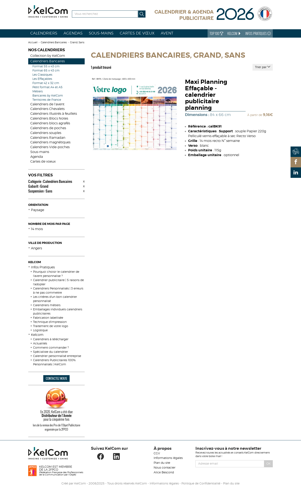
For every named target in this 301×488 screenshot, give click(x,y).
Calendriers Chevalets (47, 109)
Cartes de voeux (43, 161)
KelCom (234, 33)
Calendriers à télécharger (50, 339)
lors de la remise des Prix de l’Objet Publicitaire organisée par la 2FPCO (56, 427)
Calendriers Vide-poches (50, 147)
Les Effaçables (42, 79)
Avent (167, 33)
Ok (268, 463)
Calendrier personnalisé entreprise (57, 356)
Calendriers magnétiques (50, 142)
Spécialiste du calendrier (50, 351)
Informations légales (168, 458)
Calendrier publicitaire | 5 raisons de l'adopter (58, 282)
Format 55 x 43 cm (46, 66)
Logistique (40, 330)
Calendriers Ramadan (47, 137)
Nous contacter (164, 467)
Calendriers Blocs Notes (49, 118)
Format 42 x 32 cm (45, 83)
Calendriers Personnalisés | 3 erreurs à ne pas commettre (58, 290)
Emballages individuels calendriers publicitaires (57, 311)
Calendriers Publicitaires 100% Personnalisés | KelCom (54, 362)
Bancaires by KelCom (47, 95)
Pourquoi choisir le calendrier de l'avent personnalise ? (56, 274)
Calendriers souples (45, 133)
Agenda (36, 156)
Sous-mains (101, 33)
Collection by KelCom (47, 55)
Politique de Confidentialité (200, 483)
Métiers (37, 91)
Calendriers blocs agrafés (50, 123)
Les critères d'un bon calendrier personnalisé (55, 299)
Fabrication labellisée (48, 317)
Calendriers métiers (46, 305)
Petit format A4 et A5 (47, 87)
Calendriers (43, 33)
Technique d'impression (50, 322)
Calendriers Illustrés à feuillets (53, 113)
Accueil (32, 42)
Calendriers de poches (48, 128)
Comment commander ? (51, 347)
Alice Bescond (164, 472)
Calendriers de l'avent (47, 104)
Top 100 (216, 33)
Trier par (262, 67)
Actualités (40, 343)
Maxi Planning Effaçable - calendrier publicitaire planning (206, 95)
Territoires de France (46, 99)
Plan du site (162, 462)
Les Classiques (42, 74)
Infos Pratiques (258, 33)
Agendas (73, 33)
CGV (157, 453)
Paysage (37, 210)
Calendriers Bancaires (54, 42)
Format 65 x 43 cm (46, 70)
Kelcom (37, 334)
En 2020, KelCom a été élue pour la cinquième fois (56, 415)
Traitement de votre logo (50, 326)
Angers (36, 248)
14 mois (37, 229)
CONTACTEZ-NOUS (56, 378)
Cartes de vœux (137, 33)
